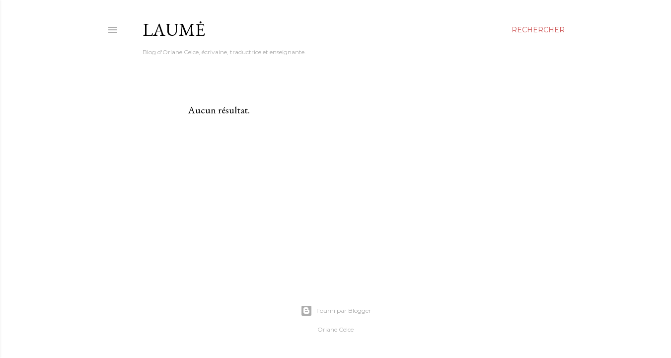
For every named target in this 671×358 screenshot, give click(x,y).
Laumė (174, 29)
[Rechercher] (538, 30)
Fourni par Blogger (335, 311)
